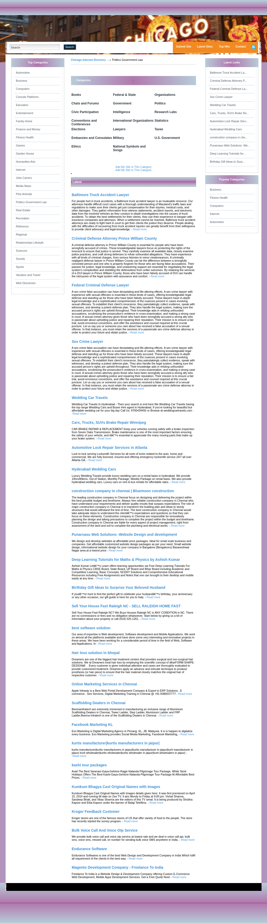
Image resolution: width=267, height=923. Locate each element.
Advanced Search (89, 47)
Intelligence (121, 112)
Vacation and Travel (28, 275)
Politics (160, 103)
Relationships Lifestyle (30, 242)
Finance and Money (28, 129)
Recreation (22, 218)
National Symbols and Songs (129, 148)
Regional (21, 234)
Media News (23, 185)
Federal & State (124, 95)
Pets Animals (24, 194)
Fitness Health (25, 137)
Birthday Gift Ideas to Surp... (227, 161)
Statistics (161, 120)
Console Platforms (27, 96)
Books (76, 95)
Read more (140, 229)
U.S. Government (167, 138)
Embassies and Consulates (91, 138)
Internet (20, 169)
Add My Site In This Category (133, 166)
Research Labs (166, 112)
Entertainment (24, 113)
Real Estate (23, 210)
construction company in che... (228, 137)
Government (122, 103)
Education (22, 105)
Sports (20, 266)
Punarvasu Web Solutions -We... (230, 145)
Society (20, 258)
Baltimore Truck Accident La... (228, 72)
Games (20, 145)
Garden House (25, 153)
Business (21, 80)
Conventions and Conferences (84, 122)
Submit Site (183, 46)
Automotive (23, 72)
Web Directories (26, 283)
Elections (78, 129)
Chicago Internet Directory (88, 59)
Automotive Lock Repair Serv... (229, 121)
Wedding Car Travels (223, 105)
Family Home (24, 121)
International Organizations (133, 120)
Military (118, 138)
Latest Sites (205, 46)
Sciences (21, 250)
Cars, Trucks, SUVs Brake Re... (229, 113)
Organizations (165, 95)
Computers (22, 88)
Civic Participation (85, 112)
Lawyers (119, 129)
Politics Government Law (31, 202)
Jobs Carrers (24, 177)
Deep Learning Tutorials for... (228, 153)
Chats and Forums (85, 103)
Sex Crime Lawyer (221, 96)
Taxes (159, 129)
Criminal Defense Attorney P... (228, 80)
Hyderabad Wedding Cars (226, 129)
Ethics (76, 146)
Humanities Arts (25, 161)
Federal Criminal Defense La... (229, 88)
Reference (22, 226)
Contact (240, 46)
